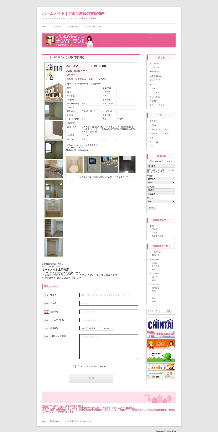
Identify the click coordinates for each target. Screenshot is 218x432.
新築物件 (153, 101)
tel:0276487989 (51, 266)
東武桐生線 (154, 259)
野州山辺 (155, 288)
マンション (154, 93)
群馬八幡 (155, 255)
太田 (154, 294)
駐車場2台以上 (156, 76)
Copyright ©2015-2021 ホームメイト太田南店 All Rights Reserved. (67, 421)
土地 (151, 146)
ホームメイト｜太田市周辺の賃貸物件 (73, 13)
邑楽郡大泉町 (157, 236)
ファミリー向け (156, 80)
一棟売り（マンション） (160, 134)
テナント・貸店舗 (157, 105)
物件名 (53, 295)
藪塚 (154, 269)
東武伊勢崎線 (155, 284)
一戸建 (152, 88)
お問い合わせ (73, 27)
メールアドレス (57, 320)
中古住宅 (153, 121)
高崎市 (155, 229)
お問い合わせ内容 (58, 336)
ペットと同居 (155, 97)
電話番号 (54, 312)
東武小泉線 (154, 274)
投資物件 (153, 125)
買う (151, 138)
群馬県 (152, 226)
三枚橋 (155, 263)
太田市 (155, 233)
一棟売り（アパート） (159, 129)
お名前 (53, 303)
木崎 (154, 301)
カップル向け (155, 63)
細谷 (154, 298)
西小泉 (155, 277)
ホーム (44, 27)
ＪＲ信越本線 (155, 252)
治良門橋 (155, 266)
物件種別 (54, 328)
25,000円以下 (155, 72)
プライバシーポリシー (92, 27)
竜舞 (154, 280)
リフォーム (57, 27)
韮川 (154, 291)
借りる (152, 84)
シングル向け (155, 67)
